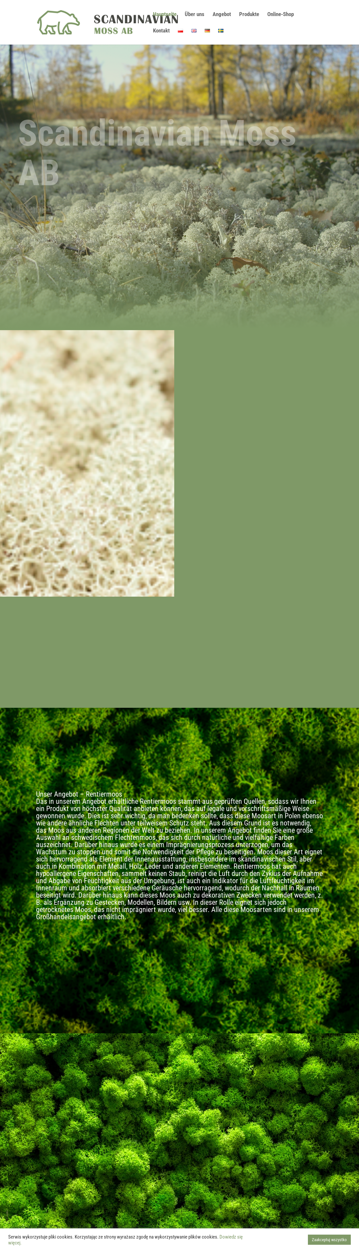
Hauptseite (165, 14)
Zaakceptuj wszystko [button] (329, 1239)
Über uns (194, 14)
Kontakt (161, 31)
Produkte (249, 14)
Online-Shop (280, 14)
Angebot (222, 14)
